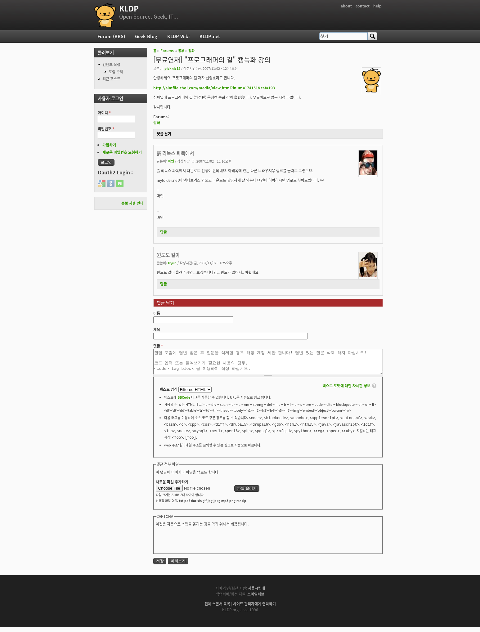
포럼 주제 (116, 71)
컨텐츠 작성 (111, 64)
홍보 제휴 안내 (132, 203)
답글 (163, 232)
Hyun (172, 262)
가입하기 (109, 145)
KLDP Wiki (178, 36)
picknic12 (172, 68)
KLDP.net (210, 36)
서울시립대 (256, 593)
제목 (156, 329)
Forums (167, 50)
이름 (156, 313)
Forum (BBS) (111, 36)
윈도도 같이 (168, 254)
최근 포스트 (111, 79)
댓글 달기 (164, 134)
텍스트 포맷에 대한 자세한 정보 (346, 390)
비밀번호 (106, 129)
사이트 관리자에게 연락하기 (254, 608)
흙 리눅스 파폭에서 (175, 153)
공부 (181, 50)
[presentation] (203, 544)
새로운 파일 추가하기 (172, 486)
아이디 (104, 112)
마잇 (171, 161)
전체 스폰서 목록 (217, 608)
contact (363, 6)
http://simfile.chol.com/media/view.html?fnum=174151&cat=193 (214, 88)
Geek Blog (146, 36)
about (346, 6)
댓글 (158, 346)
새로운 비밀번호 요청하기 (122, 152)
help (377, 6)
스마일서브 (255, 599)
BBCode (183, 401)
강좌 (191, 50)
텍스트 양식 (168, 394)
